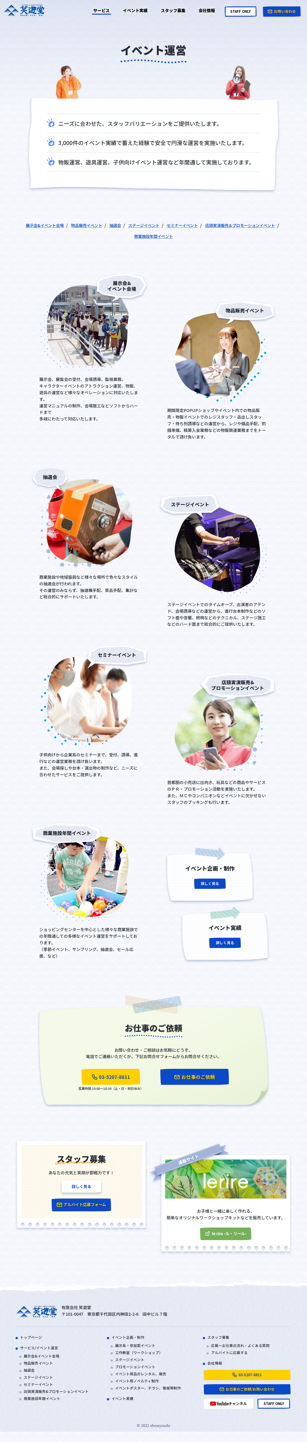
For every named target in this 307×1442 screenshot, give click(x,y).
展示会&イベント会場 (74, 225)
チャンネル (228, 1413)
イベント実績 (135, 10)
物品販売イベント (122, 225)
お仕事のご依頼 (194, 1078)
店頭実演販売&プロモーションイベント (60, 1398)
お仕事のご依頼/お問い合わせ (247, 1397)
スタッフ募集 (170, 10)
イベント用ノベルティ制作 (139, 1387)
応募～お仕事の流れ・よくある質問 (244, 1350)
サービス (104, 10)
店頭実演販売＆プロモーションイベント (127, 236)
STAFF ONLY (237, 10)
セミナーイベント (230, 225)
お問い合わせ (281, 10)
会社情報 (202, 10)
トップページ (32, 1341)
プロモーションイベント (137, 1372)
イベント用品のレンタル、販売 (144, 1380)
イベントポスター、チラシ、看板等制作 (152, 1395)
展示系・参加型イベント (137, 1350)
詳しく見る (210, 886)
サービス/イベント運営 (41, 1352)
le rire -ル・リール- (225, 1236)
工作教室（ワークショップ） (142, 1357)
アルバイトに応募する (231, 1357)
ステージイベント (187, 225)
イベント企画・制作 (129, 1341)
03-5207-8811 (111, 1078)
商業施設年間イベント (198, 236)
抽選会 (154, 225)
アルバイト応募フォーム (81, 1211)
